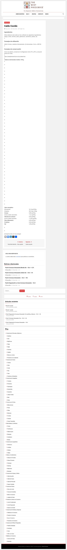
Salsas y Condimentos (11, 455)
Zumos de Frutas (11, 538)
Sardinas (9, 336)
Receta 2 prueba (9, 305)
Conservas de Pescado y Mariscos (14, 333)
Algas (8, 346)
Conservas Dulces (10, 486)
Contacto (40, 14)
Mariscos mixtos (11, 355)
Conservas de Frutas (10, 402)
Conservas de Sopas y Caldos (12, 473)
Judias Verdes (10, 394)
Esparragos (9, 386)
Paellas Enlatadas (11, 525)
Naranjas (9, 434)
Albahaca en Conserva (12, 512)
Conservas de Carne (10, 359)
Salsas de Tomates (11, 457)
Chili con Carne (10, 533)
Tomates (9, 381)
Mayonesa (9, 468)
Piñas (8, 410)
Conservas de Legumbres (11, 441)
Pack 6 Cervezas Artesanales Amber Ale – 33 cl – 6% (19, 272)
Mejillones (9, 341)
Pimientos (9, 383)
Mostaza (9, 471)
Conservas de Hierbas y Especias (13, 509)
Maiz (8, 397)
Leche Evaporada (11, 505)
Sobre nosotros (20, 14)
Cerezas (9, 418)
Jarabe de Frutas (11, 497)
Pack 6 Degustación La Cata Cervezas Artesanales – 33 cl (20, 283)
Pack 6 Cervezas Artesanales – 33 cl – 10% (16, 278)
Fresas (8, 426)
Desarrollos (8, 29)
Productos (7, 22)
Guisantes (9, 392)
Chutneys (9, 463)
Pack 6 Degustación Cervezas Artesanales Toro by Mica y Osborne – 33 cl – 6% (23, 314)
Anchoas (9, 349)
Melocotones (10, 405)
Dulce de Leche (10, 489)
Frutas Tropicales (11, 421)
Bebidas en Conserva (11, 536)
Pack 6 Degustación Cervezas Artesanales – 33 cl (17, 322)
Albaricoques (10, 431)
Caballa (9, 352)
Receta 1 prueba (9, 310)
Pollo (8, 365)
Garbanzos (9, 444)
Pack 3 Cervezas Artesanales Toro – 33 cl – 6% (16, 318)
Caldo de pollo (10, 476)
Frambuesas (10, 429)
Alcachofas (9, 389)
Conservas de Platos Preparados (13, 522)
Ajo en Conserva (11, 518)
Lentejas (9, 447)
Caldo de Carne (10, 479)
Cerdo (8, 368)
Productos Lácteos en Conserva (13, 499)
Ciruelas (9, 415)
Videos (46, 14)
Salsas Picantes (10, 460)
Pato (8, 370)
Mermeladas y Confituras (11, 423)
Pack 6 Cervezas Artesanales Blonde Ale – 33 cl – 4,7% (19, 267)
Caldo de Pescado (11, 481)
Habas (8, 452)
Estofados (9, 528)
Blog (27, 14)
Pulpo (8, 344)
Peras (8, 407)
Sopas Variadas (10, 484)
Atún (8, 338)
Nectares (9, 541)
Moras (8, 439)
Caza (8, 373)
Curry (8, 531)
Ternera (9, 362)
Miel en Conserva (11, 494)
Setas (8, 400)
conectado (18, 256)
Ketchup (9, 465)
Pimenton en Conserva (12, 520)
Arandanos (9, 437)
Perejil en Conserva (11, 515)
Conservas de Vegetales (11, 378)
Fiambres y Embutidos (12, 376)
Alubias (9, 450)
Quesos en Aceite (11, 507)
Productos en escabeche (12, 357)
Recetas (34, 14)
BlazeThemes (45, 546)
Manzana (9, 413)
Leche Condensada (11, 502)
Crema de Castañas (11, 492)
